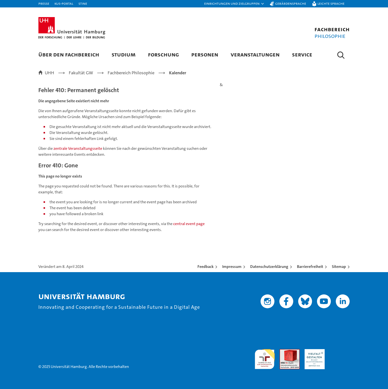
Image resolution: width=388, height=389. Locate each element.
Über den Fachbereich (68, 54)
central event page (189, 223)
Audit (284, 351)
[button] (234, 3)
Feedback (205, 266)
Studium (124, 54)
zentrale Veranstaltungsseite (78, 148)
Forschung (163, 54)
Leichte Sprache (330, 3)
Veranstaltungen (255, 54)
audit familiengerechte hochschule (265, 357)
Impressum (232, 266)
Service (302, 54)
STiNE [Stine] (82, 3)
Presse (43, 3)
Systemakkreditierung (340, 351)
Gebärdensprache (290, 3)
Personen (204, 54)
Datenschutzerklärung (269, 266)
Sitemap (339, 266)
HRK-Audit (313, 351)
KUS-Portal (63, 3)
